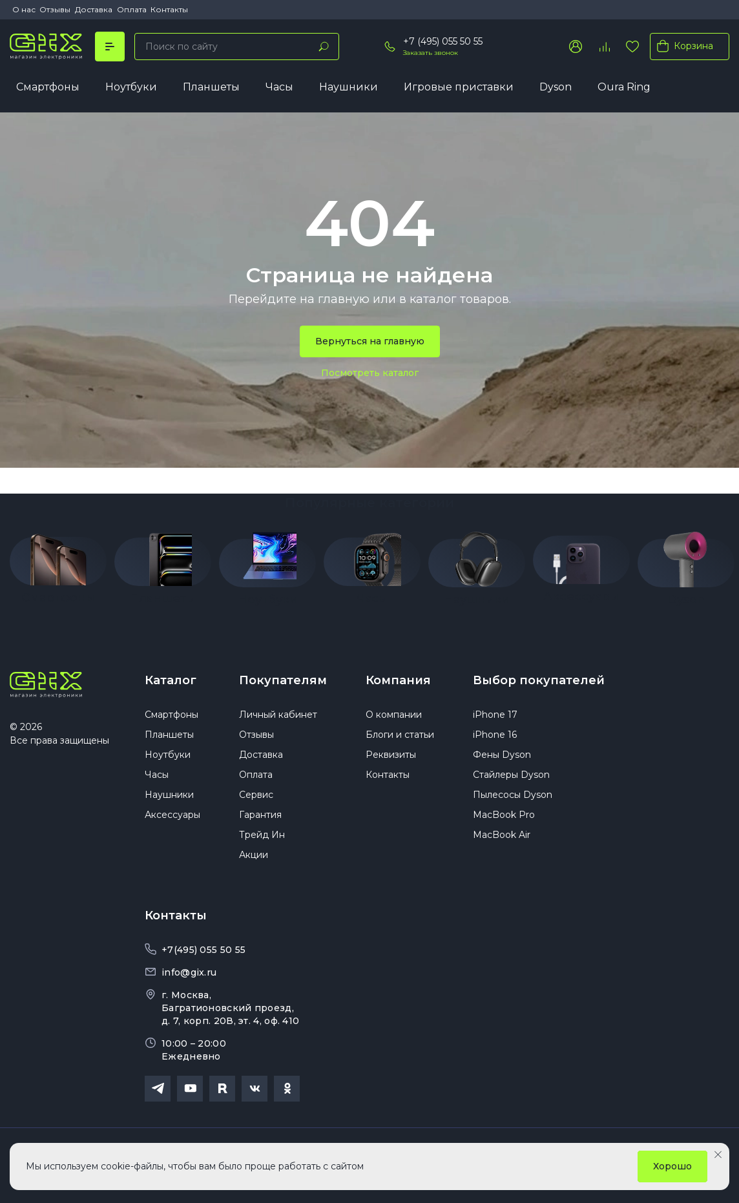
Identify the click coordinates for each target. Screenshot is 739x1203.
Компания (398, 680)
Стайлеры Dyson (511, 774)
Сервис (256, 794)
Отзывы (54, 9)
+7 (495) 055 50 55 (443, 41)
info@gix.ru (188, 972)
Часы (279, 87)
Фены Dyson (502, 754)
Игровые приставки (459, 87)
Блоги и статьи (400, 734)
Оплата (132, 9)
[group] (58, 564)
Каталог (170, 680)
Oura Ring (624, 87)
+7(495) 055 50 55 (203, 950)
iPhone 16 (495, 734)
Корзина (682, 46)
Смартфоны (47, 87)
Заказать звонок (430, 52)
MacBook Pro (504, 815)
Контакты (169, 9)
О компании (394, 714)
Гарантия (260, 815)
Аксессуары (172, 815)
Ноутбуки (131, 87)
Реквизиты (391, 754)
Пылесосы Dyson (512, 794)
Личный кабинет (278, 714)
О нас (24, 9)
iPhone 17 (495, 714)
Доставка (93, 9)
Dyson (555, 87)
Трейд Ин (262, 835)
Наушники (348, 87)
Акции (253, 855)
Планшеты (211, 87)
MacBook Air (501, 835)
